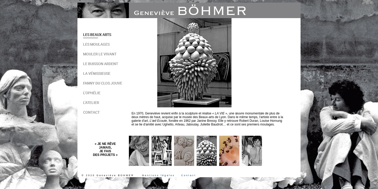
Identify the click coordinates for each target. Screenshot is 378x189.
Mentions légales (158, 175)
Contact (188, 175)
